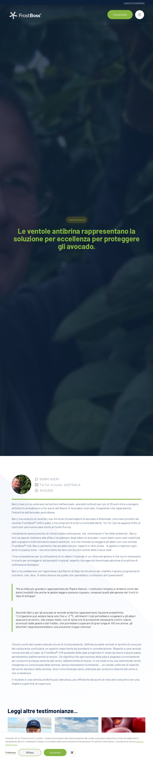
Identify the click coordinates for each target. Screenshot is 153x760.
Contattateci (120, 14)
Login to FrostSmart (134, 2)
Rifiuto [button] (30, 752)
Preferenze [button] (10, 752)
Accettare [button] (55, 752)
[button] (72, 752)
